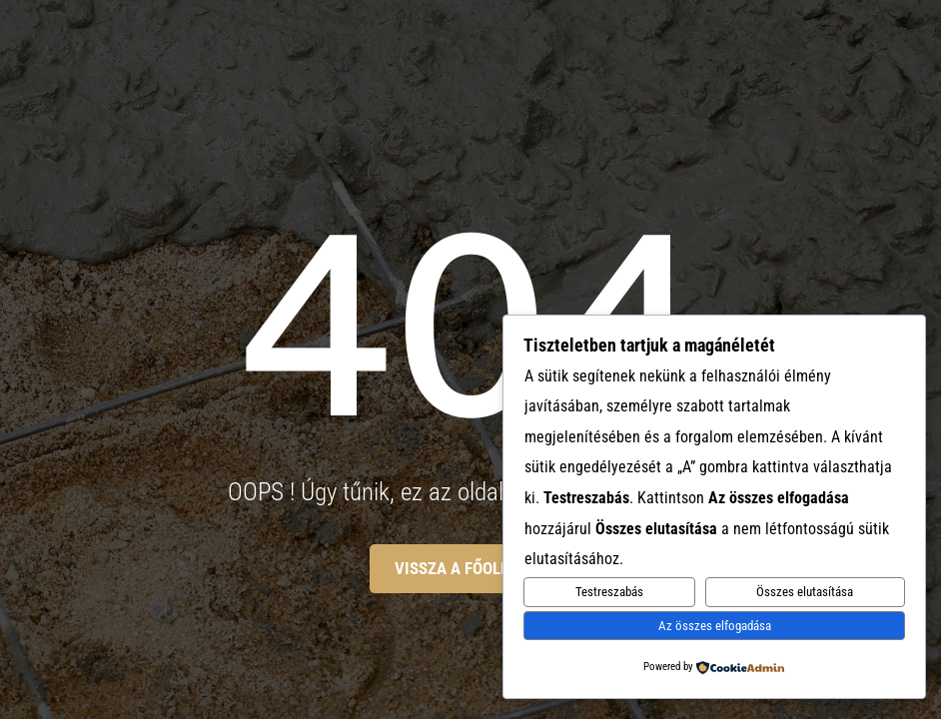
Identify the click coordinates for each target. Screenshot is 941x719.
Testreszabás (609, 591)
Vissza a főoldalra (471, 568)
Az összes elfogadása (714, 625)
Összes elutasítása (804, 591)
